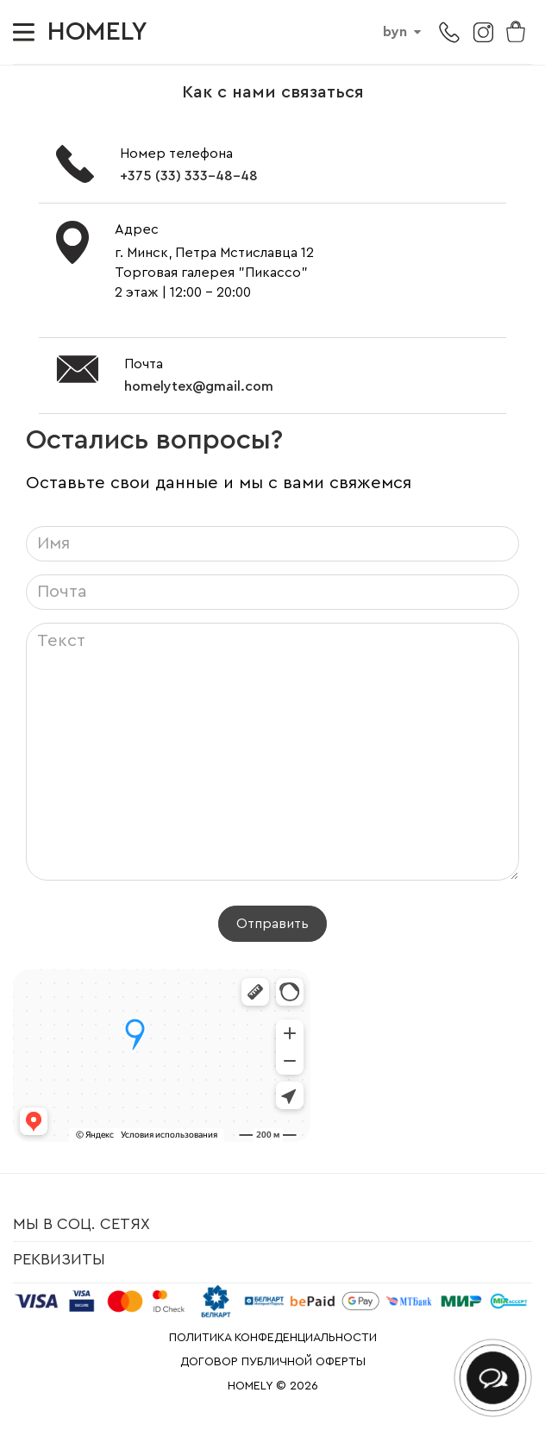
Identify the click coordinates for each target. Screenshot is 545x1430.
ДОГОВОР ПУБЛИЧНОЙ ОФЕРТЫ (273, 1362)
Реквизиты (59, 1259)
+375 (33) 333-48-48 (189, 176)
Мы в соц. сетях (81, 1224)
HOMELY (97, 32)
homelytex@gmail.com (198, 386)
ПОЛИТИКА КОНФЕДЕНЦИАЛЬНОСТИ (273, 1338)
